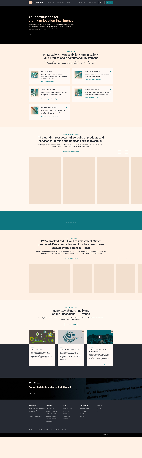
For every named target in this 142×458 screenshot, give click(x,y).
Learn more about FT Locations (71, 258)
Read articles (33, 393)
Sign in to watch (107, 364)
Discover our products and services (71, 151)
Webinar (91, 347)
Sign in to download (49, 364)
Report (32, 347)
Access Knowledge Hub (71, 324)
